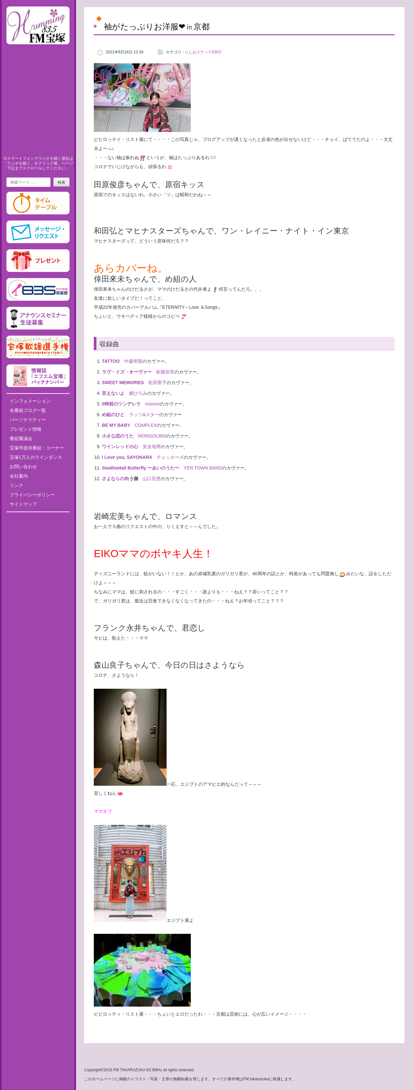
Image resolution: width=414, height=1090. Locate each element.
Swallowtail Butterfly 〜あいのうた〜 (140, 467)
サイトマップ (23, 504)
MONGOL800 (152, 435)
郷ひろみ (138, 393)
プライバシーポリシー (32, 494)
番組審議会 (21, 438)
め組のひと (113, 414)
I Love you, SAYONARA (127, 457)
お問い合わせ (23, 466)
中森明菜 (133, 361)
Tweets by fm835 (38, 519)
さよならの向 (115, 478)
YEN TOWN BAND (203, 467)
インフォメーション (30, 401)
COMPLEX (146, 425)
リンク (16, 485)
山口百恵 (152, 478)
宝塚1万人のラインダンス (36, 457)
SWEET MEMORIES (123, 382)
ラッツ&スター (144, 414)
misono (152, 403)
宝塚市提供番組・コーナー (37, 447)
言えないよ (113, 393)
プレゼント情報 (25, 429)
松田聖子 (157, 382)
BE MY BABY (116, 425)
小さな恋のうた (118, 435)
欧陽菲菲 (165, 371)
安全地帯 (152, 446)
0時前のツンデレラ (121, 403)
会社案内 (19, 476)
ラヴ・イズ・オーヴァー (127, 371)
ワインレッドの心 (120, 446)
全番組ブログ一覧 (28, 410)
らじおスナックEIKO (203, 52)
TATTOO (111, 361)
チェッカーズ (170, 457)
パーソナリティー (28, 419)
